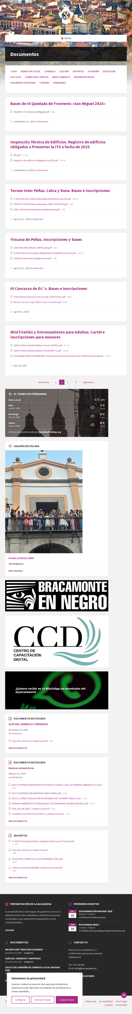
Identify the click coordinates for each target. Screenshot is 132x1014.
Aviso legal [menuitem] (121, 1001)
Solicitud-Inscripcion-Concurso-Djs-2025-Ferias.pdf (40, 296)
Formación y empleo (36, 77)
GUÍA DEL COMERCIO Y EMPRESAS (28, 724)
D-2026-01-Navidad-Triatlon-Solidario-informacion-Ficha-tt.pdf (43, 841)
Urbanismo (59, 82)
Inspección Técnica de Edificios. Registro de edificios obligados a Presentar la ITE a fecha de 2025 (58, 144)
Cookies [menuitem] (109, 1004)
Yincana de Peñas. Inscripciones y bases (46, 239)
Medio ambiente (61, 77)
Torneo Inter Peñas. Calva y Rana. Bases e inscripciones (60, 190)
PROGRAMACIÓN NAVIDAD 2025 (95, 911)
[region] (44, 990)
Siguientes (88, 382)
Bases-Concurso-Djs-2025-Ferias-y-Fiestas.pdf (38, 302)
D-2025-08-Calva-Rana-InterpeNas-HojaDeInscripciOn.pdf (43, 198)
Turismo (44, 82)
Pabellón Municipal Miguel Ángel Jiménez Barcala (103, 930)
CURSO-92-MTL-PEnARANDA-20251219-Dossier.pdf (37, 867)
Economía (93, 71)
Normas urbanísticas (21, 768)
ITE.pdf (17, 155)
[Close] (80, 974)
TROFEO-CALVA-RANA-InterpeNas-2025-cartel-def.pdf (41, 204)
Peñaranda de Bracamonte (93, 917)
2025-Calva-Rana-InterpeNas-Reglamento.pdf (37, 209)
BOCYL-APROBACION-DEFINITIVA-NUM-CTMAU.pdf (37, 793)
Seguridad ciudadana (23, 82)
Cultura (64, 71)
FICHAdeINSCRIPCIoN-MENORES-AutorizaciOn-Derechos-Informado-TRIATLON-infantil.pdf (59, 355)
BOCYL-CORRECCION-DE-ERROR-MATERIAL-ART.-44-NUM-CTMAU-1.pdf (46, 798)
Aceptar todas (66, 999)
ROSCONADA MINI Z (89, 924)
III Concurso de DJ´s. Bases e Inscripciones (48, 288)
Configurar (20, 999)
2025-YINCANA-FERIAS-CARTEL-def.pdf (33, 247)
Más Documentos (18, 821)
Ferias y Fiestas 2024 (21, 558)
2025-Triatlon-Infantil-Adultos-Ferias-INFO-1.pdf (38, 350)
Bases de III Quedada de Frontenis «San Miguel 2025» (58, 103)
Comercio (50, 71)
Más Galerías (16, 571)
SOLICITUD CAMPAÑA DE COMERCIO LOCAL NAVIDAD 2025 (32, 969)
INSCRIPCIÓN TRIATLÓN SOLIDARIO (24, 949)
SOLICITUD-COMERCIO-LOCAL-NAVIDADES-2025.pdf (37, 858)
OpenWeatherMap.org (49, 431)
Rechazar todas (43, 999)
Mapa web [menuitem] (91, 1001)
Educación (109, 71)
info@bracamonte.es (86, 968)
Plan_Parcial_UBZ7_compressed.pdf (31, 808)
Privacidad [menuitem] (121, 1004)
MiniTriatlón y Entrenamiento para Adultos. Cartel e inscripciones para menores (57, 334)
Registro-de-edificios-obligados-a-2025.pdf (36, 160)
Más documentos (18, 748)
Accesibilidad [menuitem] (106, 1001)
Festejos (15, 77)
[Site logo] (66, 28)
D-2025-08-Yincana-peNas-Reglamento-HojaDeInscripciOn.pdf (45, 253)
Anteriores (43, 382)
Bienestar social (31, 71)
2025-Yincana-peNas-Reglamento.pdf (33, 258)
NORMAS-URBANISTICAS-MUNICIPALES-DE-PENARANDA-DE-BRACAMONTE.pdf (50, 803)
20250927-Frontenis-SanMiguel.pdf (32, 111)
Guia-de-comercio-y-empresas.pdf (30, 740)
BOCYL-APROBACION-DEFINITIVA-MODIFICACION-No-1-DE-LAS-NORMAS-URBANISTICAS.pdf (57, 784)
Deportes (78, 71)
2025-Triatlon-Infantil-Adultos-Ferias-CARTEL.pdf (38, 345)
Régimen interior (84, 77)
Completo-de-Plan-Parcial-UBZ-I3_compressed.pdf (38, 813)
